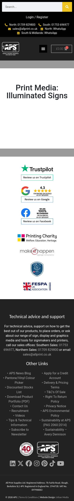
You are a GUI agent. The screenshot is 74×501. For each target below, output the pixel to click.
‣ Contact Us (19, 406)
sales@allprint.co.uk (37, 354)
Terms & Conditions (28, 497)
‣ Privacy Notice (55, 406)
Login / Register (37, 17)
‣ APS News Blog (19, 373)
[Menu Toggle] (43, 49)
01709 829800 (48, 350)
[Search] (67, 7)
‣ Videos (19, 415)
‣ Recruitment (19, 411)
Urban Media (62, 497)
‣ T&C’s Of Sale (55, 392)
